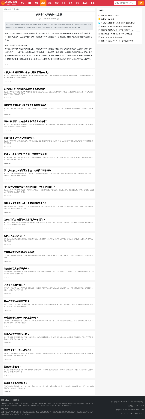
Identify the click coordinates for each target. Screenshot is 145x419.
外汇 (63, 3)
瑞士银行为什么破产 (107, 19)
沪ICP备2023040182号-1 (135, 414)
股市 (23, 55)
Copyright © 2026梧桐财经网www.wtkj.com (129, 410)
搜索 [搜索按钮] (140, 3)
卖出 (39, 59)
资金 (87, 52)
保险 (29, 3)
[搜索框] (125, 3)
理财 (43, 3)
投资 (76, 24)
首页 (22, 3)
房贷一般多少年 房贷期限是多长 (111, 37)
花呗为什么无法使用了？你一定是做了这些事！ (117, 41)
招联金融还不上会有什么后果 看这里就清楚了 (116, 34)
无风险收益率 (71, 49)
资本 (32, 55)
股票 (36, 3)
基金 (50, 3)
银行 (77, 3)
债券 (47, 24)
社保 (92, 3)
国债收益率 (41, 27)
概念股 (85, 3)
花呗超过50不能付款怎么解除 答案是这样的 (115, 26)
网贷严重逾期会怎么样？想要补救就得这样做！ (117, 30)
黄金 (70, 3)
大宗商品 (80, 59)
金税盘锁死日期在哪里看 (109, 15)
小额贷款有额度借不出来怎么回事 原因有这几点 (117, 23)
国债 (19, 24)
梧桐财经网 (7, 9)
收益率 (17, 27)
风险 (27, 49)
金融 (85, 49)
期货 (56, 3)
